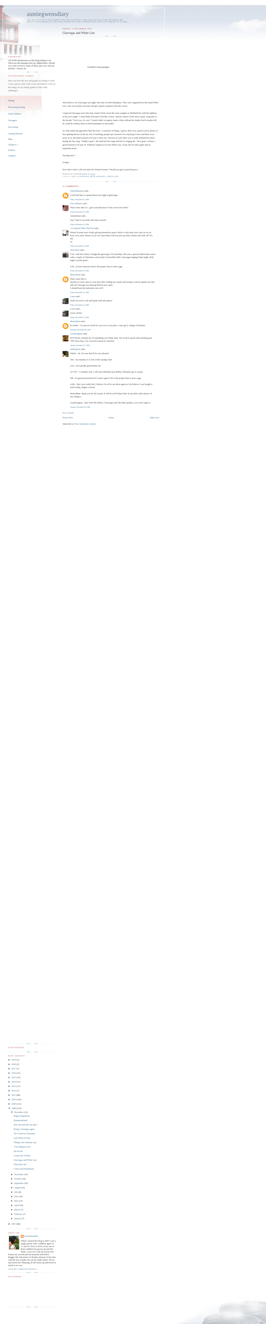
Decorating (13, 127)
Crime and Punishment (24, 1168)
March (17, 1209)
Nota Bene (74, 250)
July (16, 1192)
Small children (14, 113)
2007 (14, 1224)
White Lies (113, 176)
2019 (14, 1059)
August (17, 1187)
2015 (14, 1077)
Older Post (154, 417)
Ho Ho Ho (18, 1151)
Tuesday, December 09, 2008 (80, 407)
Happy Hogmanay (22, 1116)
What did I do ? (20, 1164)
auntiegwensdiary (48, 14)
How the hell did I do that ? (26, 1124)
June (16, 1196)
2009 (14, 1104)
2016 (14, 1073)
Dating (11, 100)
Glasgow (12, 155)
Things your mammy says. (25, 1142)
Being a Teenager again (24, 1129)
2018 (14, 1064)
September (19, 1183)
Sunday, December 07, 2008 (79, 345)
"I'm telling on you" (22, 1146)
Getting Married (15, 133)
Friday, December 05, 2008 (79, 199)
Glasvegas (83, 176)
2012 (14, 1090)
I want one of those (22, 1155)
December (19, 1112)
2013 (14, 1086)
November (19, 1174)
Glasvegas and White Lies (25, 1160)
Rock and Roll (98, 176)
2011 (14, 1095)
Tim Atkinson (76, 203)
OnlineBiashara (77, 191)
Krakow (11, 150)
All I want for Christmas (24, 1133)
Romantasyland (20, 1120)
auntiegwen (75, 349)
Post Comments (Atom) (85, 424)
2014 (14, 1081)
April (17, 1205)
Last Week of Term (22, 1138)
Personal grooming (16, 107)
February (18, 1214)
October (18, 1178)
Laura (72, 296)
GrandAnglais (76, 333)
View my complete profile (22, 1269)
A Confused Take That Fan (82, 228)
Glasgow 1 (13, 144)
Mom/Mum (75, 274)
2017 (14, 1068)
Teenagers (12, 120)
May (16, 1201)
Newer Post (67, 417)
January (18, 1218)
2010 (14, 1099)
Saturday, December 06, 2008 (80, 330)
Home (111, 417)
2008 (14, 1108)
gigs (73, 176)
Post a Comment (68, 413)
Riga (10, 139)
